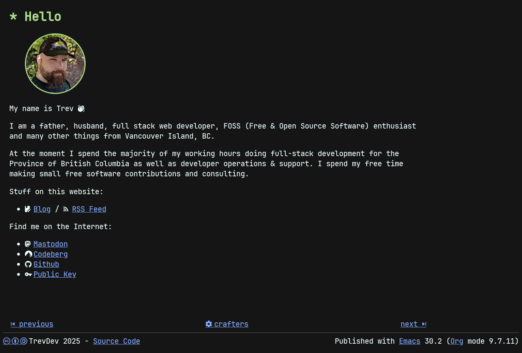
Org (456, 341)
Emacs (409, 341)
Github (46, 264)
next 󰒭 (413, 324)
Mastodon (50, 244)
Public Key (54, 274)
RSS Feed (89, 209)
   (14, 341)
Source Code (116, 341)
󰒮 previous (32, 324)
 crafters (227, 324)
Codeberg (50, 254)
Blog (42, 209)
